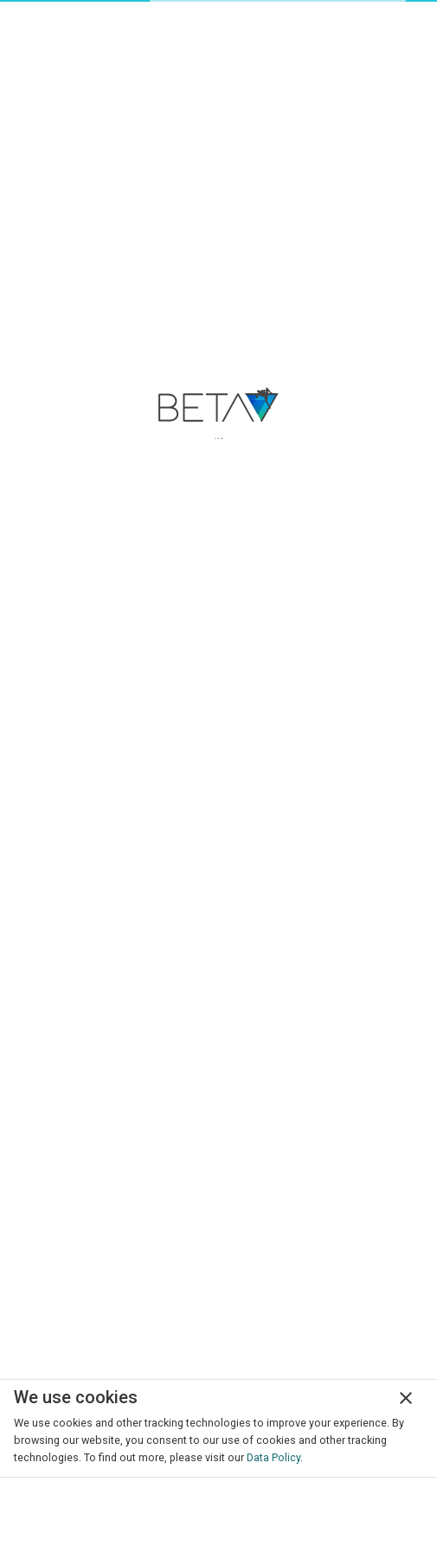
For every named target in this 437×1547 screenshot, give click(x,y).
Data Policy (273, 1457)
